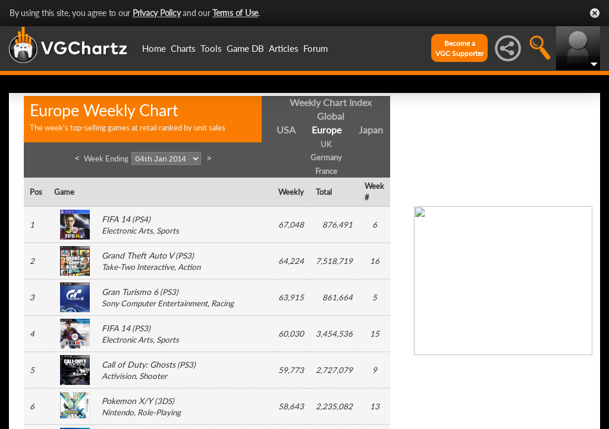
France (326, 171)
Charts (183, 48)
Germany (326, 157)
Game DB (245, 48)
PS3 (185, 255)
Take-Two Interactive (138, 267)
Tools (211, 48)
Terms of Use (235, 13)
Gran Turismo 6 (130, 292)
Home (154, 48)
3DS (164, 401)
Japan (371, 129)
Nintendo (118, 412)
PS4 (141, 219)
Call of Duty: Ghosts (138, 364)
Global (330, 116)
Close (594, 13)
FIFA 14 (116, 219)
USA (286, 129)
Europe (326, 129)
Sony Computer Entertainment (155, 303)
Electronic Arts (127, 230)
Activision (119, 376)
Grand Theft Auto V (138, 255)
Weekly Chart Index (331, 102)
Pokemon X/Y (127, 401)
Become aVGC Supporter (459, 48)
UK (326, 144)
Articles (284, 48)
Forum (315, 48)
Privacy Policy (157, 13)
